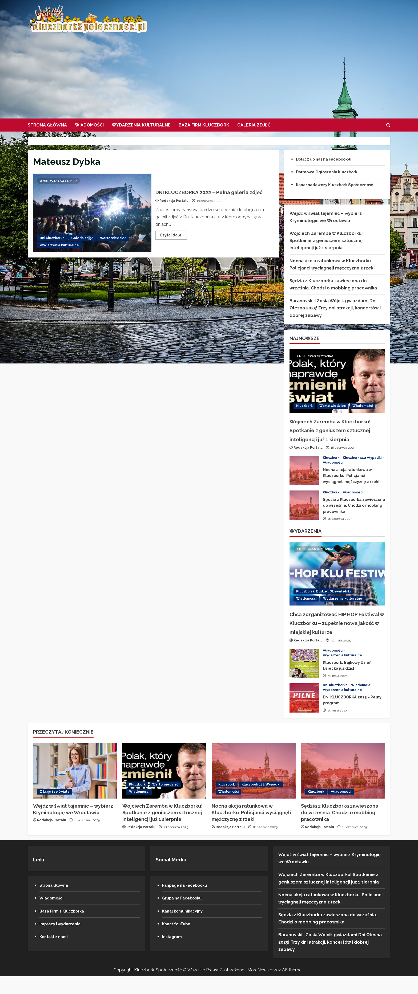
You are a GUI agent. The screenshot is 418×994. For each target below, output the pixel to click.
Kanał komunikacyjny (185, 928)
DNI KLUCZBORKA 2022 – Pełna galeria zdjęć (92, 213)
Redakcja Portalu (173, 205)
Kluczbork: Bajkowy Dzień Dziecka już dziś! (304, 681)
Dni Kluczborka (52, 238)
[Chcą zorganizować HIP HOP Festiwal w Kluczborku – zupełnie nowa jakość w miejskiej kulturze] (337, 583)
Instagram (173, 954)
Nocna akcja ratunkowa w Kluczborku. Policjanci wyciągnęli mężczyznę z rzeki (304, 479)
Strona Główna (47, 125)
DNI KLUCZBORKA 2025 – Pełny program (304, 715)
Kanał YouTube (178, 941)
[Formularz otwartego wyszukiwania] (388, 125)
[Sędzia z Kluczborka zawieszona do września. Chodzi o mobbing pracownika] (343, 788)
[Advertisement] (208, 73)
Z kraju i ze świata (55, 809)
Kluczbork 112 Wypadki (362, 466)
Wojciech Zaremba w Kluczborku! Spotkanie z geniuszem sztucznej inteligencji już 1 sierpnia (326, 240)
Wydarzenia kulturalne (141, 125)
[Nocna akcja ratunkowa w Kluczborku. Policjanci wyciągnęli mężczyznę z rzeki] (254, 788)
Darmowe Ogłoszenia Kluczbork (331, 171)
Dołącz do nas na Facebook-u (328, 159)
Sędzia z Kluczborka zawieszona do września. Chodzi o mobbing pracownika (304, 514)
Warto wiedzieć (113, 238)
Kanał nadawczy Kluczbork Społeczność (340, 184)
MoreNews (258, 987)
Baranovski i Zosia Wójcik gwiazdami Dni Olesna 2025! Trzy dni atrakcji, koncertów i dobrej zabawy (335, 308)
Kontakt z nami (55, 954)
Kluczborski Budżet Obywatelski (323, 600)
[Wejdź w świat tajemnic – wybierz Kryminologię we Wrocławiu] (75, 788)
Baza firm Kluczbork (204, 125)
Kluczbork (304, 406)
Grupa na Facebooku (184, 916)
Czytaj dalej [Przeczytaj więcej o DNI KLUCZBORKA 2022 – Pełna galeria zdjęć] (173, 240)
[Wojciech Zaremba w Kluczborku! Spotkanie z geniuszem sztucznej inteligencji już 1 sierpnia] (337, 381)
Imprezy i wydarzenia (62, 941)
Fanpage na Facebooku (187, 903)
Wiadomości (89, 125)
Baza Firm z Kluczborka (64, 928)
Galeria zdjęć (254, 125)
